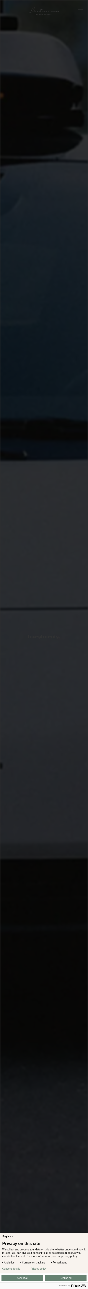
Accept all (22, 1278)
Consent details (11, 1268)
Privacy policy (38, 1268)
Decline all (66, 1278)
